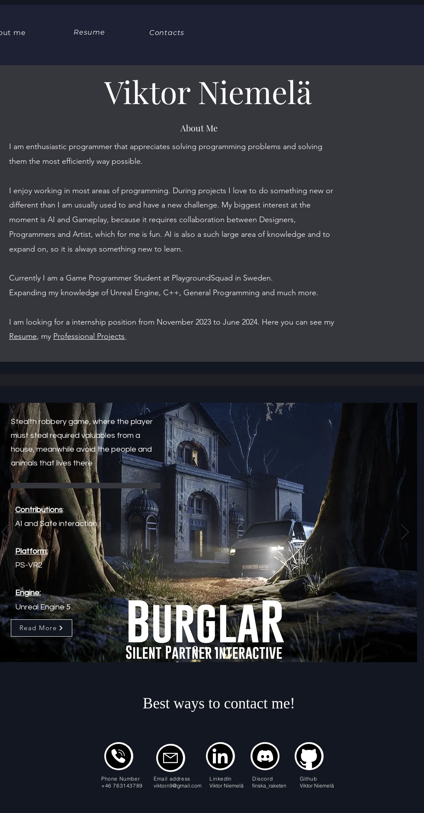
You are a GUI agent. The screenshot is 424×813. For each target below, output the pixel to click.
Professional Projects (89, 336)
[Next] (405, 532)
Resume (23, 336)
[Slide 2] (206, 648)
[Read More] (41, 628)
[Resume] (89, 32)
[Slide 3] (216, 648)
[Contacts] (166, 32)
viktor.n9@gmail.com (178, 785)
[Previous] (5, 532)
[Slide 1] (195, 648)
